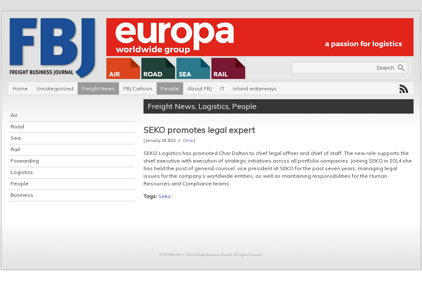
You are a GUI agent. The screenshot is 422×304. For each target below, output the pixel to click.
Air (14, 115)
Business (22, 195)
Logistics (22, 172)
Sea (16, 138)
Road (17, 126)
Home (20, 88)
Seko (164, 196)
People (170, 88)
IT (222, 88)
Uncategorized (54, 88)
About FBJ (199, 88)
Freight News (98, 88)
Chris (188, 140)
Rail (15, 149)
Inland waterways (255, 88)
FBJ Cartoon (137, 88)
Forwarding (25, 160)
